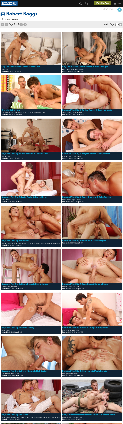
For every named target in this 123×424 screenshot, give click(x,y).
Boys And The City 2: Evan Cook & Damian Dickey (85, 284)
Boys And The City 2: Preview (15, 415)
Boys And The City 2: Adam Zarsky (18, 328)
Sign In (88, 3)
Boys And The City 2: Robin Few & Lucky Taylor (84, 241)
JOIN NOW (102, 3)
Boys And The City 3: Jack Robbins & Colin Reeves (25, 154)
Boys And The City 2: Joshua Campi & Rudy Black (85, 328)
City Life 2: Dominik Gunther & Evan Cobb (21, 67)
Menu (118, 3)
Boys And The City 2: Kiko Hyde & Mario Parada (84, 371)
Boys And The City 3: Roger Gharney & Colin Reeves (86, 197)
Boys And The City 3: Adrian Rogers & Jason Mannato (87, 110)
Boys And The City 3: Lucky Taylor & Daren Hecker (25, 197)
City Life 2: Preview (11, 110)
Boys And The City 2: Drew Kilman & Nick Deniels (24, 371)
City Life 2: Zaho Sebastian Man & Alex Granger (85, 67)
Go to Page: (109, 24)
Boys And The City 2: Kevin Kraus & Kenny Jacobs (25, 284)
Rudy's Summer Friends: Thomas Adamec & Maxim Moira (88, 415)
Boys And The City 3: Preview (15, 241)
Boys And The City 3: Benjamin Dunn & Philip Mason (86, 154)
